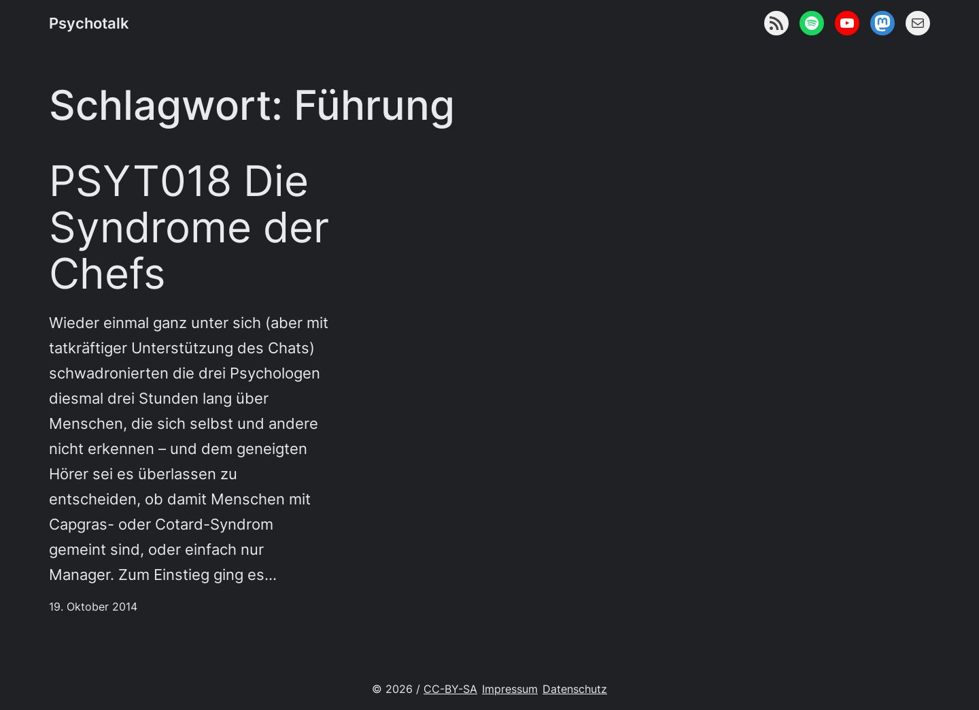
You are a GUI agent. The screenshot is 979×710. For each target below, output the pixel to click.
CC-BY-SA (450, 689)
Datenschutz (575, 689)
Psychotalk (89, 23)
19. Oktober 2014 (93, 606)
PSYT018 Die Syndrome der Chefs (189, 227)
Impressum (510, 689)
